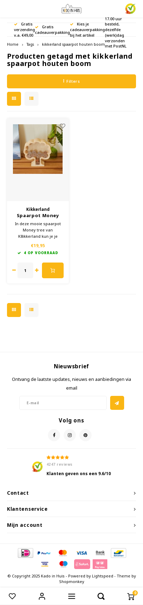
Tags (30, 44)
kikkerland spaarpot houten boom (73, 44)
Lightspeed (102, 575)
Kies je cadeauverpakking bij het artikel (87, 29)
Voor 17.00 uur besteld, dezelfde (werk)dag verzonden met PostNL (116, 29)
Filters (71, 81)
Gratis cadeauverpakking (52, 29)
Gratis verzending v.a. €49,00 (24, 29)
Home (13, 44)
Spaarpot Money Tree (38, 215)
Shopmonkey (71, 581)
